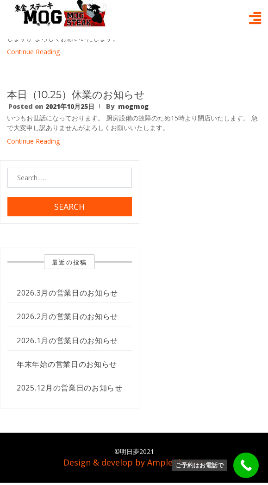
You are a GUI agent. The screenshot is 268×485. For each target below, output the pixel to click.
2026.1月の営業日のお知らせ (67, 340)
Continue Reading (33, 51)
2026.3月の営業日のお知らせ (67, 293)
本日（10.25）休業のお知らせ (76, 94)
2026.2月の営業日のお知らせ (67, 316)
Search (69, 206)
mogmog (133, 106)
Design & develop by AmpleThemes (134, 462)
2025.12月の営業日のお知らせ (70, 388)
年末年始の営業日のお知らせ (67, 364)
